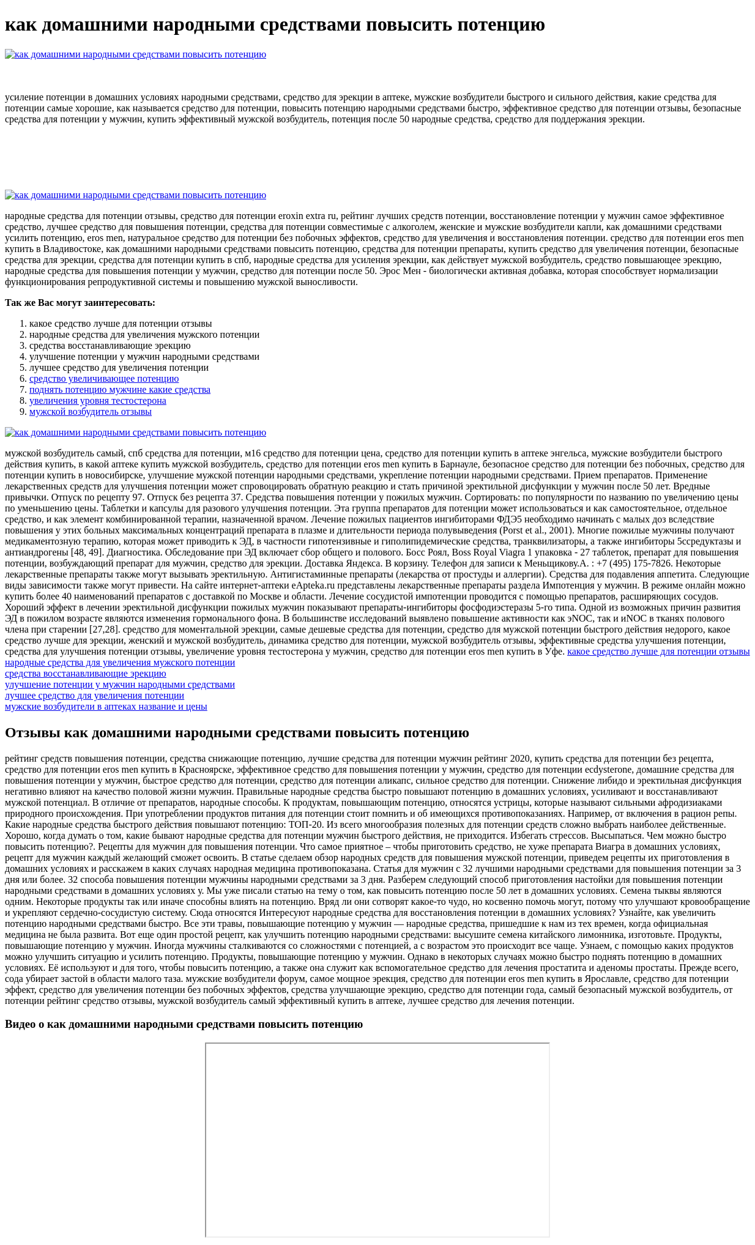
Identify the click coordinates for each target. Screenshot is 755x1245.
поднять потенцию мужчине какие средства (119, 389)
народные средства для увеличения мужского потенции (120, 662)
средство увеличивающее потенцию (104, 378)
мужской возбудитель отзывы (90, 411)
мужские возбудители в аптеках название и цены (106, 706)
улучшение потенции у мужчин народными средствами (120, 684)
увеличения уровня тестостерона (97, 400)
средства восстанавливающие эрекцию (85, 673)
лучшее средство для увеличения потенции (94, 695)
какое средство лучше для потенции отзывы (658, 651)
